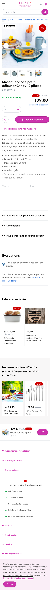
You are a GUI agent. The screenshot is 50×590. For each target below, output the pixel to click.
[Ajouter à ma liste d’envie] (5, 119)
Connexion (35, 277)
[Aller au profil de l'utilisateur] (41, 3)
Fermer (10, 584)
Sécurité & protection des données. (18, 578)
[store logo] (25, 4)
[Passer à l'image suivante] (44, 45)
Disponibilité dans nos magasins (20, 128)
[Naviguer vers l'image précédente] (6, 45)
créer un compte (10, 280)
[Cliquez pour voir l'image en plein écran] (25, 45)
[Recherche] (44, 12)
